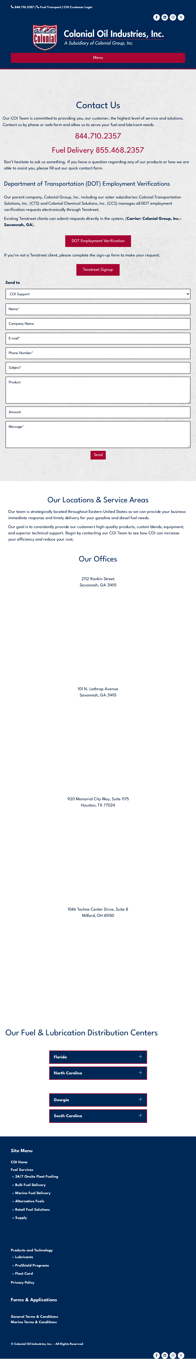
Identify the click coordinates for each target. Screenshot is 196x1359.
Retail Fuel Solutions (32, 1210)
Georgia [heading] (61, 1100)
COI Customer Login (77, 7)
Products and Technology (32, 1250)
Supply (21, 1218)
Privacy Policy (22, 1282)
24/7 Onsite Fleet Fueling (36, 1176)
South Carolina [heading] (68, 1116)
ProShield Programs (32, 1265)
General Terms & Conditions (34, 1317)
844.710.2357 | (27, 7)
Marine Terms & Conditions (34, 1322)
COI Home (19, 1162)
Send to (12, 283)
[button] (140, 1057)
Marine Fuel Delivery (33, 1193)
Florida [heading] (60, 1057)
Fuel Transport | (51, 7)
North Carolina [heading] (68, 1073)
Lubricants (24, 1257)
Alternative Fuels (29, 1201)
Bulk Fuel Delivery (30, 1185)
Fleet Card (24, 1274)
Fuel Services (22, 1170)
